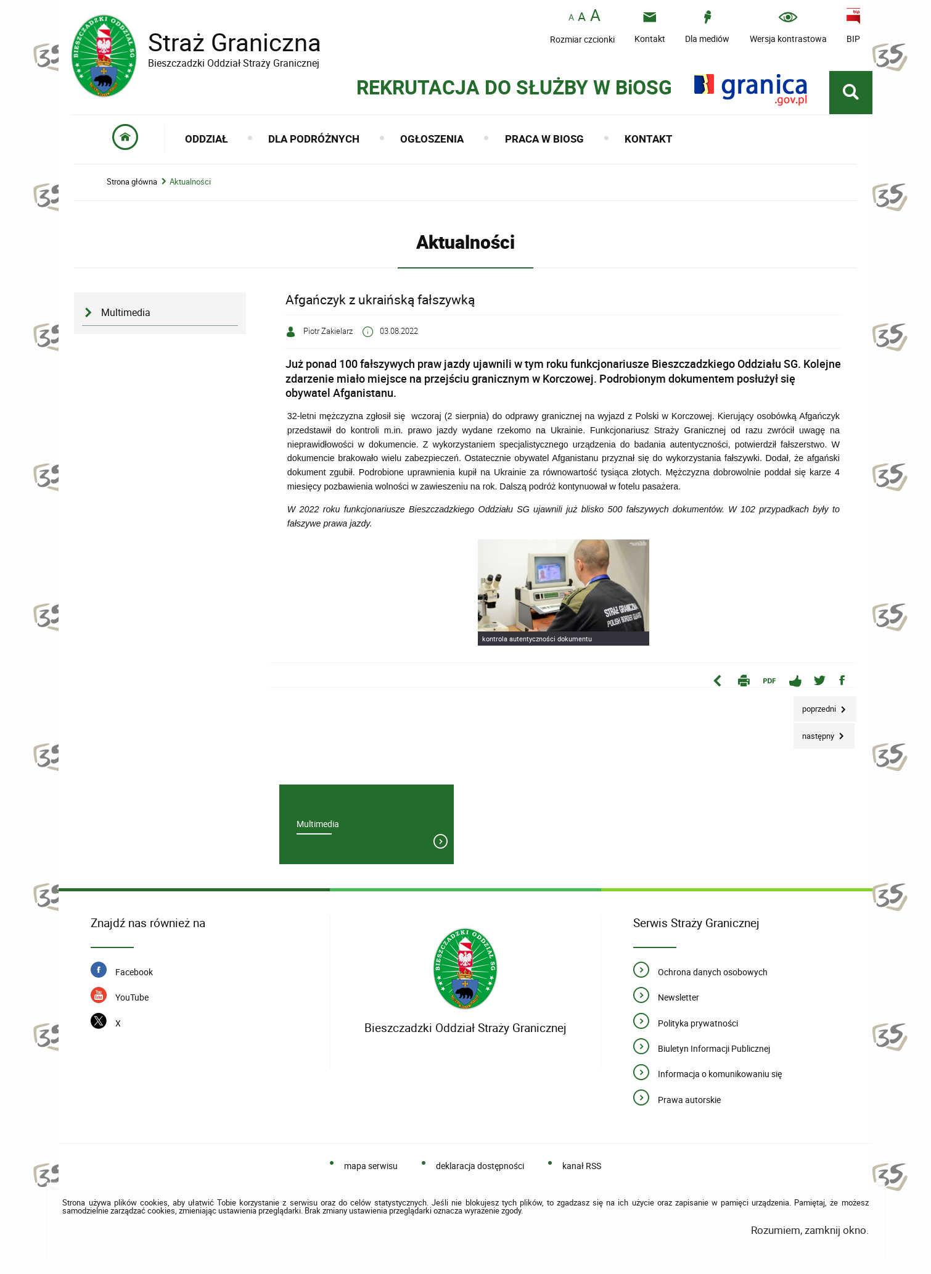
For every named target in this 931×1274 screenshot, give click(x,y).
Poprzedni (816, 708)
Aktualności (190, 185)
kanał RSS (581, 1170)
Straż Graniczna (225, 42)
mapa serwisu (371, 1170)
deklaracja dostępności (480, 1170)
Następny (815, 735)
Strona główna (132, 185)
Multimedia (125, 315)
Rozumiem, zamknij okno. (810, 1234)
